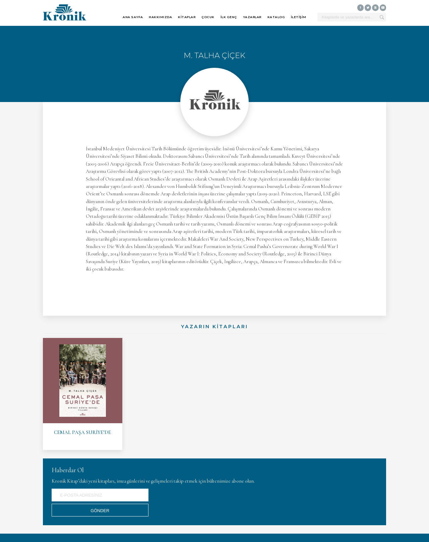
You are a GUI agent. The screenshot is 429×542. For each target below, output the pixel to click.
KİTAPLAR (186, 17)
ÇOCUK (207, 17)
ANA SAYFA (133, 17)
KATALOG (276, 17)
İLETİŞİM (298, 17)
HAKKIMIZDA (160, 17)
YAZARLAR (252, 17)
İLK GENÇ (229, 17)
